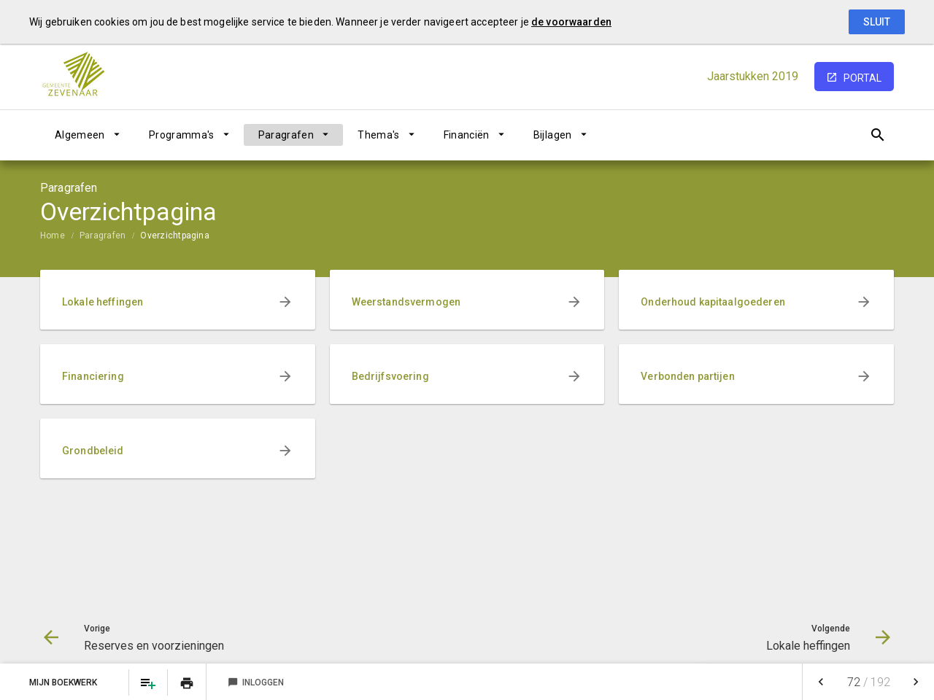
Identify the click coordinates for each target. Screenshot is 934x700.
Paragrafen (286, 135)
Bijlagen (552, 135)
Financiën (467, 135)
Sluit (876, 22)
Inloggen (256, 682)
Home (52, 235)
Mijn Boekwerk (64, 682)
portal (862, 78)
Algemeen (80, 135)
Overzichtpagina (174, 235)
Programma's (182, 135)
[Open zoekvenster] (877, 135)
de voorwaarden (571, 22)
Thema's (378, 135)
